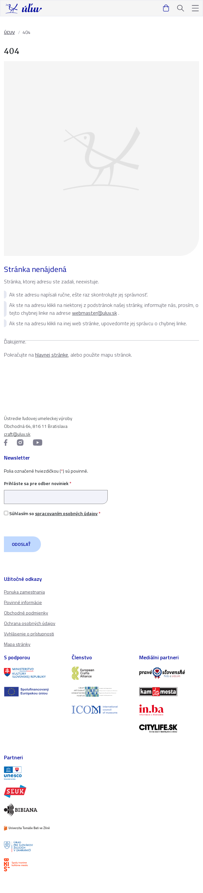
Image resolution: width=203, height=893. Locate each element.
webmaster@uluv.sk (94, 313)
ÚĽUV (9, 32)
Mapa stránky (17, 644)
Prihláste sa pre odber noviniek (56, 490)
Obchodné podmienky (26, 612)
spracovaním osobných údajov (66, 513)
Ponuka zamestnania (24, 591)
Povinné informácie (23, 602)
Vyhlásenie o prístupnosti (29, 633)
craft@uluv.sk (17, 433)
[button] (195, 8)
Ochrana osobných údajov (29, 623)
